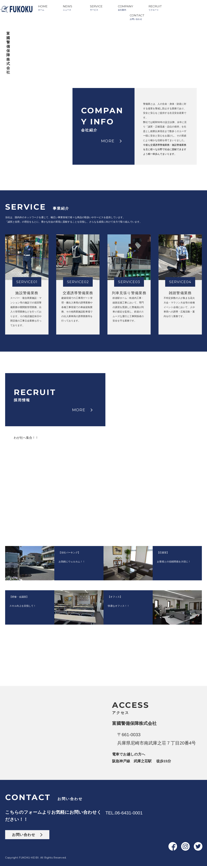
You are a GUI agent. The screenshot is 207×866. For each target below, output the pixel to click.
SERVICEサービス (96, 8)
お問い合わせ (27, 835)
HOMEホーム (42, 8)
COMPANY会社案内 (125, 8)
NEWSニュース (67, 8)
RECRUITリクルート (155, 8)
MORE (111, 141)
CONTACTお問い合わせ (137, 17)
